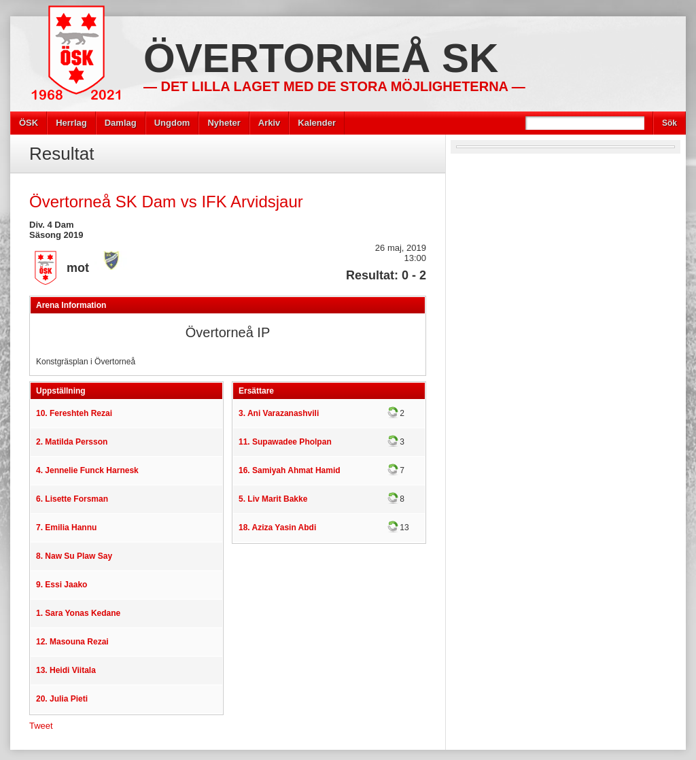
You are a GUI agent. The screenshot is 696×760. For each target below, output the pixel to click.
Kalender (317, 123)
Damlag (121, 123)
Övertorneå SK (320, 58)
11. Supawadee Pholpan (285, 442)
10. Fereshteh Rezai (74, 413)
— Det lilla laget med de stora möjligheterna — (334, 86)
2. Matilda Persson (71, 442)
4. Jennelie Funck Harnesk (87, 470)
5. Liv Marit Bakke (273, 499)
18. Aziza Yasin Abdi (277, 527)
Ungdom (172, 123)
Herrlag (71, 123)
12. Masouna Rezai (72, 641)
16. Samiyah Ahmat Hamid (290, 470)
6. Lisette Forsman (72, 499)
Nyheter (223, 123)
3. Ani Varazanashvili (279, 413)
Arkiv (269, 123)
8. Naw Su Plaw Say (74, 556)
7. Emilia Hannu (66, 527)
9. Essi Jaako (61, 584)
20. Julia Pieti (62, 699)
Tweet (41, 726)
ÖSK (28, 123)
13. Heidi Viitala (66, 670)
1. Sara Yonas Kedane (78, 613)
